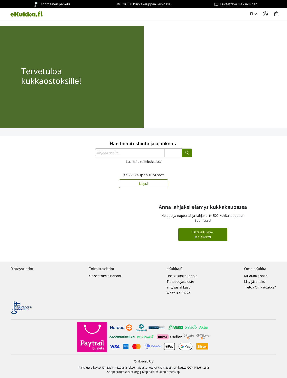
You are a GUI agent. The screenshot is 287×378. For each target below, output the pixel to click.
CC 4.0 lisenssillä (198, 367)
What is (178, 293)
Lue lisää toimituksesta (143, 161)
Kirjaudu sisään (256, 276)
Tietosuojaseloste (180, 281)
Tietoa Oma (260, 287)
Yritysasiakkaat (178, 287)
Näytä (143, 183)
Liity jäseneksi (255, 281)
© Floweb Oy (143, 361)
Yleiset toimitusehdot (105, 276)
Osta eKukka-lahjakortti (202, 234)
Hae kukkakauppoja (181, 276)
